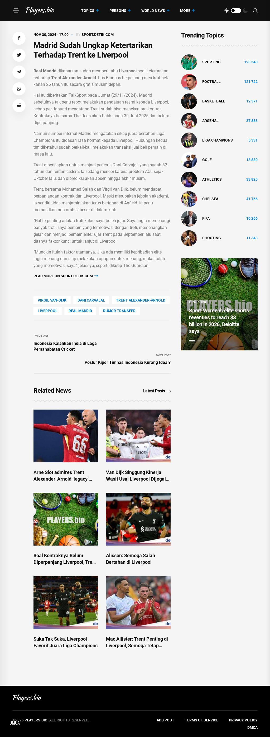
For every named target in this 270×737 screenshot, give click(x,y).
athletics (212, 179)
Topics (87, 10)
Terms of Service (201, 720)
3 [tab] (210, 340)
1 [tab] (192, 340)
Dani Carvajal (91, 300)
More (185, 10)
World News (153, 10)
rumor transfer (119, 311)
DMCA (252, 727)
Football (211, 81)
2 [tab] (201, 340)
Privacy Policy (243, 720)
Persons (117, 10)
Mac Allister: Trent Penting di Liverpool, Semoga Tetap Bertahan (137, 645)
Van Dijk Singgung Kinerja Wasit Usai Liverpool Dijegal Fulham (136, 479)
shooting (211, 238)
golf (207, 160)
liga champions (217, 140)
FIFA (206, 218)
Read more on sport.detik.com (65, 276)
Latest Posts (157, 390)
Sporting (211, 62)
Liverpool (47, 311)
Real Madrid (80, 311)
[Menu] (15, 10)
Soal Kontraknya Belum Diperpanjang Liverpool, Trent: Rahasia (65, 562)
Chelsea (210, 199)
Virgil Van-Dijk (52, 300)
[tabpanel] (219, 304)
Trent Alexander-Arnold (140, 300)
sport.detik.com (97, 34)
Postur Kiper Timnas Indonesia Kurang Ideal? (128, 362)
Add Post (165, 720)
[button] (19, 38)
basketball (213, 101)
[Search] (255, 10)
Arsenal (210, 121)
